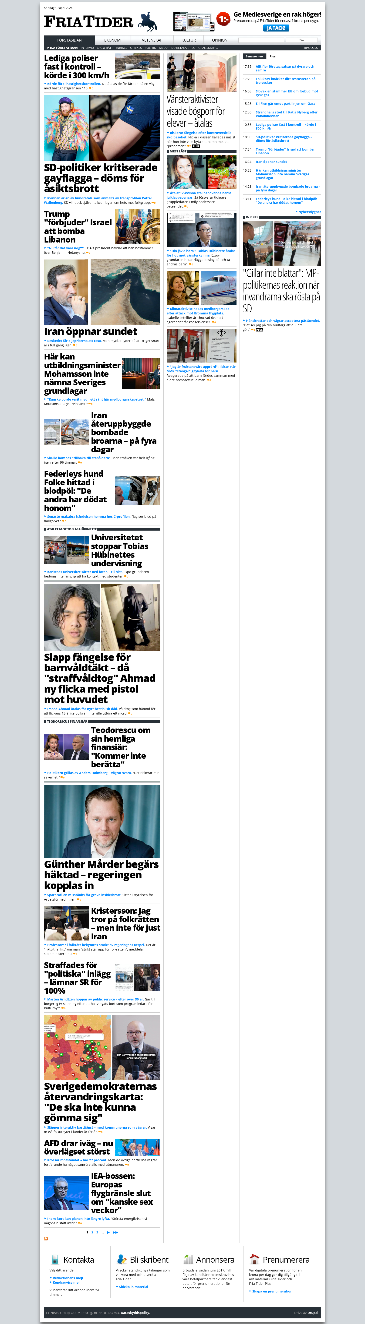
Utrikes (136, 48)
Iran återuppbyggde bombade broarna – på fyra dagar (124, 432)
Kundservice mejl (66, 1282)
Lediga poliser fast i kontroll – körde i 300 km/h (76, 66)
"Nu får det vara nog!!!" (65, 248)
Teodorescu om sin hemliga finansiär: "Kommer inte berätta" (120, 747)
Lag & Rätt (105, 48)
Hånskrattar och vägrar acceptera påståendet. (283, 320)
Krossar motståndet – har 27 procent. (77, 1160)
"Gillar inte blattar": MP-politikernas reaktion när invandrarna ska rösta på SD (281, 290)
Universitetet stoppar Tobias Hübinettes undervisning (119, 550)
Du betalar (180, 48)
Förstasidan (69, 40)
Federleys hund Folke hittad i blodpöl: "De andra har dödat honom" (75, 490)
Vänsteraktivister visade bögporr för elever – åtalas (196, 110)
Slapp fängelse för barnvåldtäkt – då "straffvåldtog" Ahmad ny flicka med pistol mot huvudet (99, 678)
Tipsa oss (311, 48)
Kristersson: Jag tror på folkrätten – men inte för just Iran (125, 923)
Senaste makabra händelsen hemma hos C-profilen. (89, 516)
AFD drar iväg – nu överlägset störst (78, 1147)
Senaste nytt (256, 55)
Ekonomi (112, 40)
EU (193, 48)
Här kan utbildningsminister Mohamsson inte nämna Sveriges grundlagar (82, 373)
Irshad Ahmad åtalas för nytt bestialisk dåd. (82, 709)
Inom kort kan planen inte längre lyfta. (78, 1218)
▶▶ (115, 1232)
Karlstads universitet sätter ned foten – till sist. (85, 572)
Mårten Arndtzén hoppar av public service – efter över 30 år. (95, 999)
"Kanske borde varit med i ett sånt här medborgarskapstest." (96, 399)
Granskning (208, 48)
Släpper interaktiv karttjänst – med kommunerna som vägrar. (97, 1127)
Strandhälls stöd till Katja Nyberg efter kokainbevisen (287, 114)
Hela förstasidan (62, 48)
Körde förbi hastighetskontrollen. (74, 83)
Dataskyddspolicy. (135, 1312)
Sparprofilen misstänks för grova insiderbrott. (84, 895)
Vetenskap (152, 40)
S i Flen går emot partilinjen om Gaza (285, 103)
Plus (273, 56)
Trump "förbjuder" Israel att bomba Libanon (78, 226)
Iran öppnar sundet (90, 331)
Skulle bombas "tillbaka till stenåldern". (79, 458)
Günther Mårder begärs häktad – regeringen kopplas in (101, 874)
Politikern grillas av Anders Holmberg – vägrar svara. (89, 773)
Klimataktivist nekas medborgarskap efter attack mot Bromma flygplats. (198, 310)
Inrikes (121, 48)
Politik (150, 48)
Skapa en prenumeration (272, 1291)
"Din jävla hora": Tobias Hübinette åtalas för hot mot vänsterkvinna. (201, 253)
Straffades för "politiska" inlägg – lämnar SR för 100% (77, 977)
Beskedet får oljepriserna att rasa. (74, 340)
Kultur (189, 40)
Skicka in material (133, 1287)
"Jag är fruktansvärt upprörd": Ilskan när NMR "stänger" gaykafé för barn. (201, 368)
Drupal (313, 1312)
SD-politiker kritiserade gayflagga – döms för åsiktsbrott (100, 177)
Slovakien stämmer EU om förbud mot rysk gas (287, 93)
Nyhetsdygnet (309, 212)
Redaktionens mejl (68, 1278)
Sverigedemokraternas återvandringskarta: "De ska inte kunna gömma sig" (100, 1102)
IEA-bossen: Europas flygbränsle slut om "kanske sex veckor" (122, 1192)
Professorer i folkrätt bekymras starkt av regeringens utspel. (96, 945)
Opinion (219, 40)
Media (163, 48)
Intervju (87, 48)
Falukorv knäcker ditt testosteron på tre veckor (285, 81)
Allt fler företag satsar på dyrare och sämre (285, 68)
